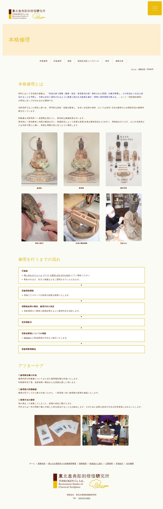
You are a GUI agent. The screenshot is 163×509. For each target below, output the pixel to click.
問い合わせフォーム (33, 275)
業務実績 (83, 463)
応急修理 (57, 61)
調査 (70, 61)
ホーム (133, 69)
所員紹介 (119, 463)
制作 (107, 61)
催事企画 (119, 61)
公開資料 (109, 463)
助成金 (27, 338)
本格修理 (43, 61)
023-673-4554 (84, 498)
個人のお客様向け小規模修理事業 (62, 463)
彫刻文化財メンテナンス (88, 61)
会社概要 (130, 463)
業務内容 (141, 69)
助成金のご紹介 (96, 463)
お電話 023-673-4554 (60, 275)
